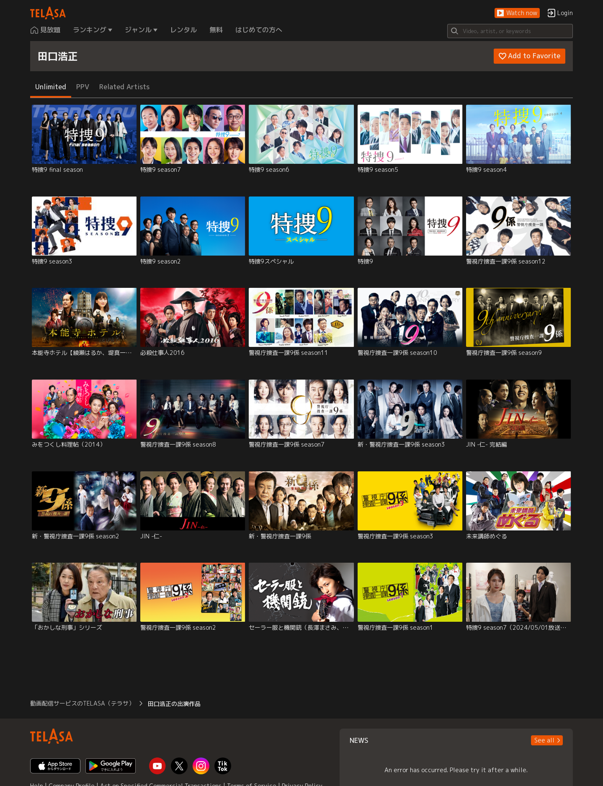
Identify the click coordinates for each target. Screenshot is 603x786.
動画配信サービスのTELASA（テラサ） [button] (82, 703)
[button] (517, 13)
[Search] (510, 31)
